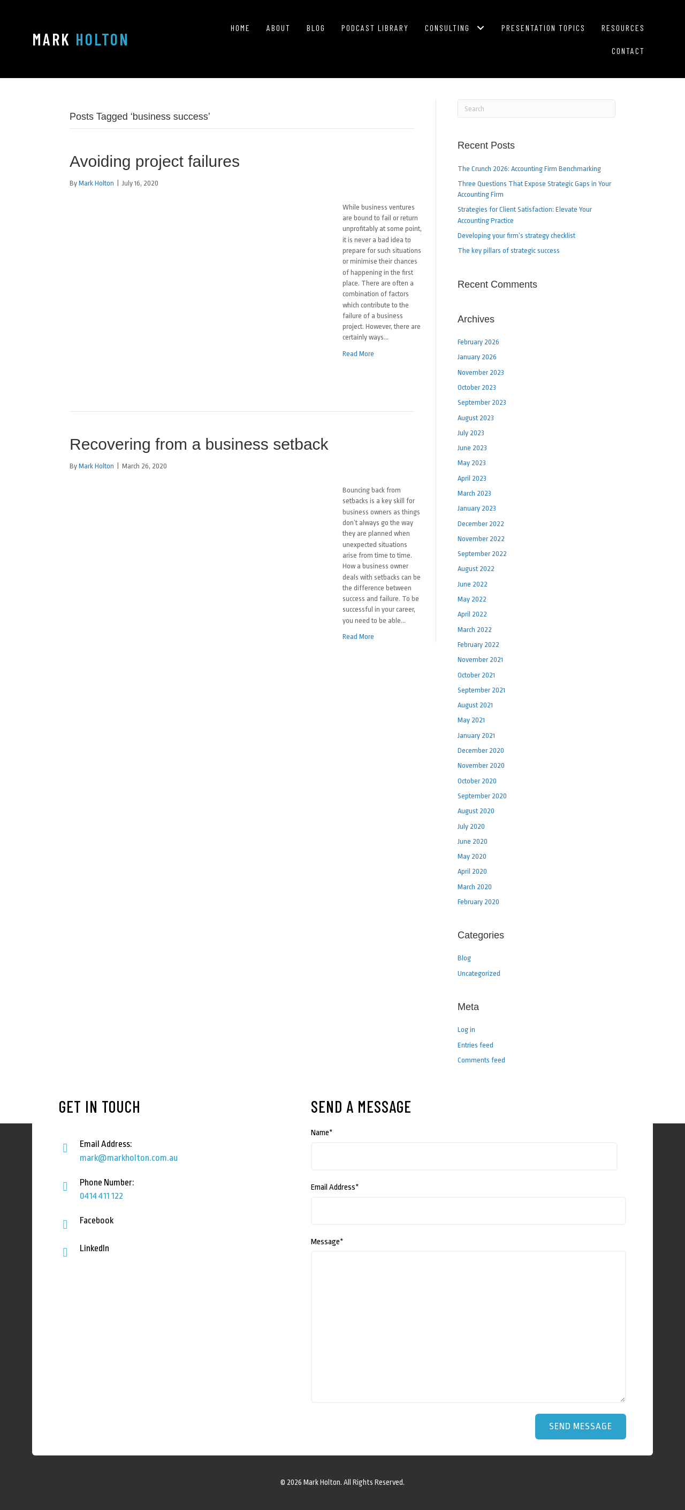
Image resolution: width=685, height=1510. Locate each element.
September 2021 (481, 690)
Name (322, 1132)
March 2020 (475, 887)
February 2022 (478, 645)
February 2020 (478, 902)
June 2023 (472, 448)
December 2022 (481, 524)
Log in (466, 1030)
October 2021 (476, 675)
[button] (480, 27)
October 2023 (477, 387)
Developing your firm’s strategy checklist (516, 236)
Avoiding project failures (155, 161)
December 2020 (481, 750)
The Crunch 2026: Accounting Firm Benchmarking (529, 169)
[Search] (536, 108)
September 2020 (482, 796)
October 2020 (477, 781)
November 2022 (481, 539)
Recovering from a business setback (199, 444)
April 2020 (472, 871)
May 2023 (472, 463)
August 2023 (476, 418)
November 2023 (481, 372)
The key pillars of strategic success (509, 250)
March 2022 (475, 630)
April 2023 (472, 478)
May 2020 (472, 856)
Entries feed (475, 1045)
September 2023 (482, 402)
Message (327, 1241)
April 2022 (472, 614)
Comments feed (481, 1060)
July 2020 (471, 826)
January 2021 (476, 735)
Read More (358, 354)
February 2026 (478, 342)
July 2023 (471, 433)
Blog (464, 958)
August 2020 (476, 811)
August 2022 (476, 569)
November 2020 (481, 765)
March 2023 (474, 493)
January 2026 (477, 357)
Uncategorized (479, 973)
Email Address (335, 1187)
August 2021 (475, 705)
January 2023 (477, 508)
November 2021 (480, 660)
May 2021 (471, 720)
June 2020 (473, 841)
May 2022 (472, 599)
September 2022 (482, 554)
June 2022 (473, 584)
